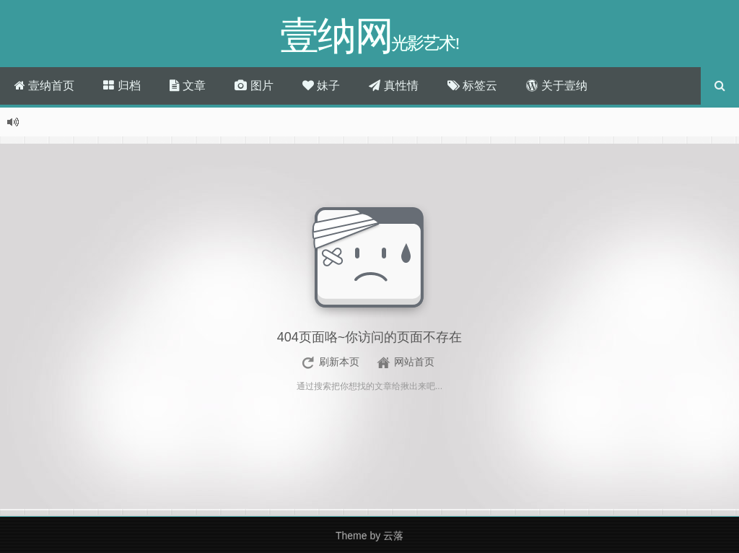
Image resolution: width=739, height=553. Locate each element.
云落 (393, 535)
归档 (121, 85)
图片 (254, 85)
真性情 (393, 85)
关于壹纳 (556, 85)
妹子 (321, 85)
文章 (188, 85)
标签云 (472, 85)
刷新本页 (339, 361)
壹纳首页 (44, 85)
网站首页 (414, 361)
